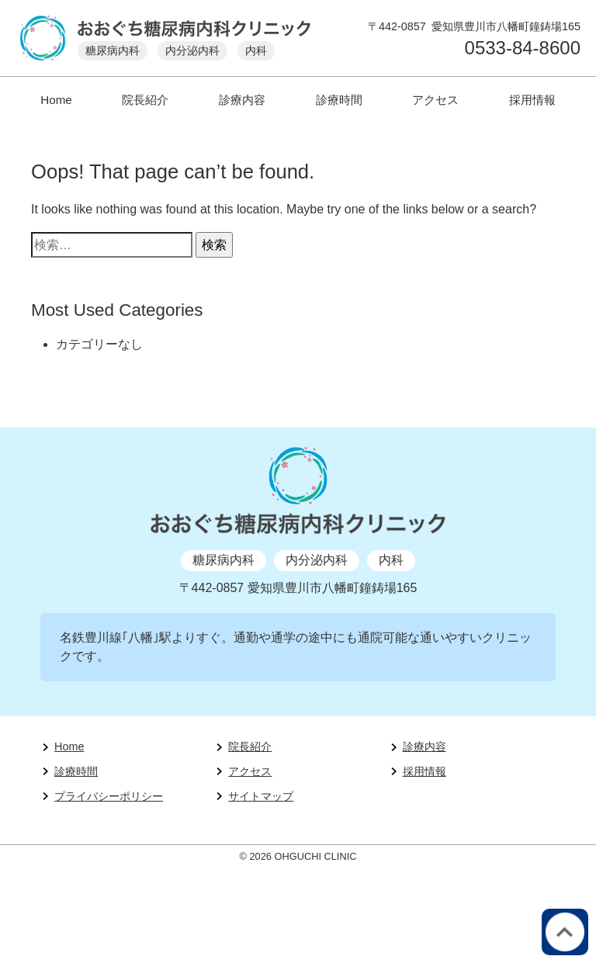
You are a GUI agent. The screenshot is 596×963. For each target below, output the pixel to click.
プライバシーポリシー (108, 796)
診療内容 (242, 99)
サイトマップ (260, 796)
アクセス (435, 99)
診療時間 (339, 99)
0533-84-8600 (522, 48)
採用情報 (532, 99)
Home (56, 99)
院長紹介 (145, 99)
